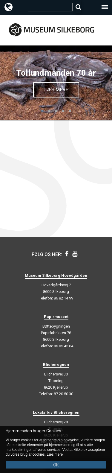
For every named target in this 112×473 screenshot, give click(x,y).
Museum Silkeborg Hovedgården (56, 275)
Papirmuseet (56, 316)
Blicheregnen (56, 364)
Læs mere (56, 89)
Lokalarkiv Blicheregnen (56, 412)
